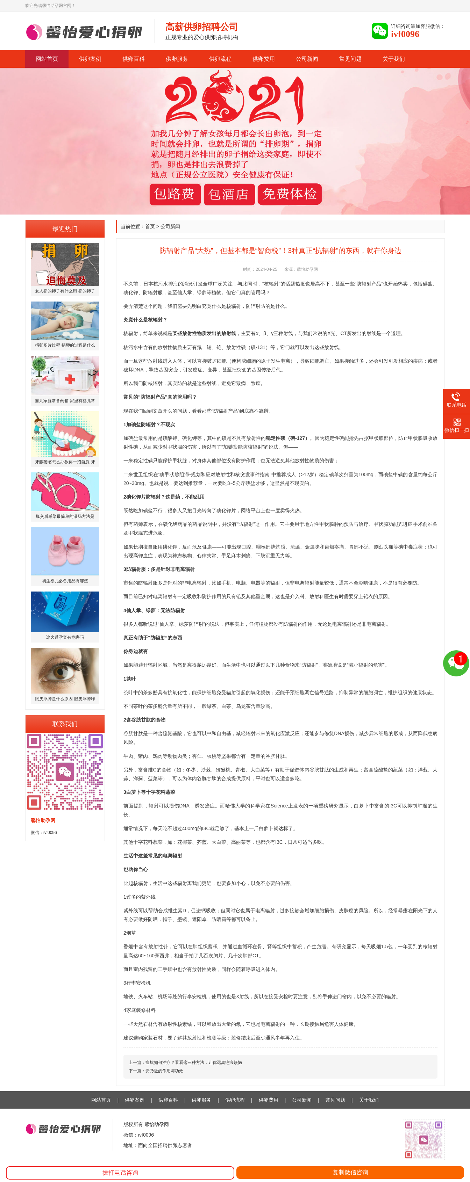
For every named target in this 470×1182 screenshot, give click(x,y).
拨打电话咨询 (120, 1172)
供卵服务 (177, 59)
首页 (150, 226)
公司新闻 (307, 59)
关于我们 (394, 59)
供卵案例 (90, 59)
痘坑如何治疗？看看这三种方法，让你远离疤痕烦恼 (193, 1062)
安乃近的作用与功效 (164, 1070)
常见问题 (350, 59)
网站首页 (47, 59)
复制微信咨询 (350, 1172)
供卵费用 (263, 59)
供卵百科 (133, 59)
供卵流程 (220, 59)
